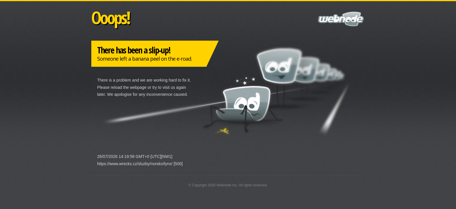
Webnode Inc (227, 185)
